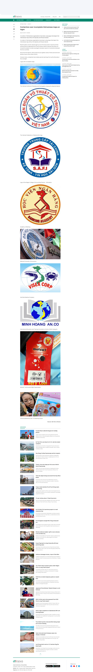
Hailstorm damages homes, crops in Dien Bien (47, 554)
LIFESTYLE (28, 20)
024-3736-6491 (21, 670)
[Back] (14, 39)
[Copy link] (14, 34)
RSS (59, 16)
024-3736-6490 (29, 670)
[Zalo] (14, 31)
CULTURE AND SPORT (38, 20)
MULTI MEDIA (57, 20)
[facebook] (14, 24)
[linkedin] (14, 29)
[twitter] (14, 27)
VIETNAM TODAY (20, 20)
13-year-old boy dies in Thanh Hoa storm (46, 498)
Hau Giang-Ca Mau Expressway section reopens (48, 453)
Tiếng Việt (55, 16)
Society (29, 24)
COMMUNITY (48, 20)
